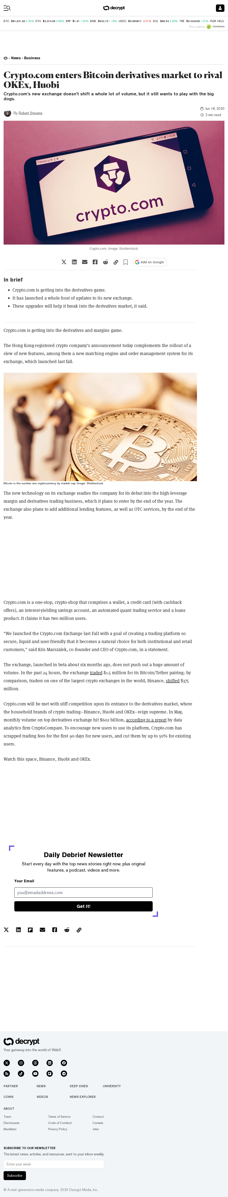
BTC (6, 21)
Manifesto (10, 1129)
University (112, 1086)
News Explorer (83, 1097)
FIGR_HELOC (218, 21)
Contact (98, 1116)
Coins (8, 1097)
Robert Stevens (30, 113)
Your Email (24, 881)
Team (7, 1116)
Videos (42, 1097)
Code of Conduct (60, 1123)
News (41, 1086)
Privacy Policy (57, 1129)
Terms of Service (59, 1116)
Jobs (96, 1129)
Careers (98, 1123)
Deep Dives (79, 1086)
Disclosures (11, 1123)
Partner (11, 1086)
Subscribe (14, 1175)
